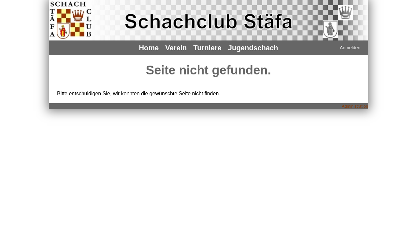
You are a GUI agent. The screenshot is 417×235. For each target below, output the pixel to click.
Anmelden (350, 47)
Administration (355, 106)
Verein (176, 48)
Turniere (207, 48)
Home (149, 48)
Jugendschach (253, 48)
